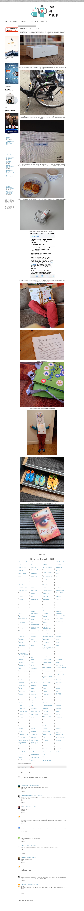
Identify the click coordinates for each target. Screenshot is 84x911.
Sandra (23, 875)
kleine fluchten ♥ (22, 722)
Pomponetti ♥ (33, 581)
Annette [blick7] (22, 737)
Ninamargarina (46, 605)
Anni (32, 702)
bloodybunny (58, 587)
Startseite (42, 903)
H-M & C (21, 731)
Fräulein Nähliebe (59, 720)
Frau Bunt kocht (59, 682)
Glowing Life (21, 636)
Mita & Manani (46, 725)
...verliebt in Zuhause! (23, 734)
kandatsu (58, 570)
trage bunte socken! (60, 607)
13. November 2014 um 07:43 (30, 845)
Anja (20, 605)
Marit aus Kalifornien (60, 627)
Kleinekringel (46, 593)
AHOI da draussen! (23, 590)
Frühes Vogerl (59, 728)
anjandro (32, 751)
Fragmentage (46, 671)
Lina (44, 737)
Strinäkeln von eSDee (47, 607)
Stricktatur (21, 745)
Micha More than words (48, 630)
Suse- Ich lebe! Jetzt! (35, 602)
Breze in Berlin (46, 642)
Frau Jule (21, 754)
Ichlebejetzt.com (25, 785)
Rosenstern (45, 584)
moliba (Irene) (46, 625)
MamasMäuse (46, 694)
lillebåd (32, 748)
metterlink (21, 757)
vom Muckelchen (34, 671)
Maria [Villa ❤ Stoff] (60, 674)
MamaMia (33, 616)
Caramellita (45, 596)
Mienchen (21, 570)
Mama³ (57, 653)
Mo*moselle (58, 596)
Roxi (44, 754)
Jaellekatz (33, 561)
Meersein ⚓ (58, 708)
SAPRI (20, 705)
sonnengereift (22, 627)
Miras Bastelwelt (34, 599)
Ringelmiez (21, 633)
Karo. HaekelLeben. (35, 740)
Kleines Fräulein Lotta (35, 711)
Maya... (23, 845)
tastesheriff (8, 153)
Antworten (23, 781)
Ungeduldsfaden (46, 656)
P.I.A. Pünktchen (34, 579)
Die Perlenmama (46, 702)
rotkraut (32, 639)
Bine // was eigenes (35, 653)
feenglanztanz (46, 619)
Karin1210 (58, 722)
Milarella (21, 642)
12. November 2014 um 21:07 (31, 816)
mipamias (21, 694)
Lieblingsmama (22, 645)
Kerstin (57, 645)
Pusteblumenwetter (23, 630)
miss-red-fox (21, 662)
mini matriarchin (22, 751)
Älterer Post (64, 903)
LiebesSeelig (58, 564)
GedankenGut (22, 625)
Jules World (58, 748)
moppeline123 (22, 665)
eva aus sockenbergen (60, 633)
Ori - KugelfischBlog (47, 579)
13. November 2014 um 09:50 (30, 857)
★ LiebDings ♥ (22, 702)
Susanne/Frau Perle (35, 630)
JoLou (32, 648)
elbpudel (57, 751)
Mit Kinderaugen (59, 613)
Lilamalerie (33, 633)
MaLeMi (32, 665)
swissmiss (8, 161)
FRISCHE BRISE (34, 590)
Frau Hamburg (22, 596)
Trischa (32, 659)
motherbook (45, 740)
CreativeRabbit (46, 599)
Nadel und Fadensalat (23, 581)
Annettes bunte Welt (60, 630)
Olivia (57, 648)
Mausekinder (46, 714)
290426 (7, 138)
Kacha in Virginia (59, 671)
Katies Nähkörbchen (35, 757)
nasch (44, 645)
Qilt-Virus (45, 564)
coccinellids (33, 636)
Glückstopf (33, 679)
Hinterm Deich (46, 720)
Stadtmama (45, 728)
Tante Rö (21, 584)
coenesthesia (46, 679)
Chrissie (57, 662)
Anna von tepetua (59, 656)
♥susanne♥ (58, 714)
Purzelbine (33, 593)
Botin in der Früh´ (34, 676)
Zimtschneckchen (46, 731)
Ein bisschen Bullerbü (47, 743)
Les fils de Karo (46, 697)
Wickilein (57, 711)
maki (57, 584)
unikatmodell (58, 599)
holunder (21, 659)
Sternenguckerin (25, 775)
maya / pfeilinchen (23, 656)
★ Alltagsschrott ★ (35, 734)
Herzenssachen (9, 170)
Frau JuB (21, 714)
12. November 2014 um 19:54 (37, 795)
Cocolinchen (33, 674)
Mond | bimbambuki (35, 754)
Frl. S (57, 691)
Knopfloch (33, 728)
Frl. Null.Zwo (33, 685)
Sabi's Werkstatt (46, 674)
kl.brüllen (8, 137)
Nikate (20, 688)
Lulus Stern (45, 711)
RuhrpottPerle (33, 708)
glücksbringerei (59, 717)
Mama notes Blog (34, 613)
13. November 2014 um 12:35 (32, 866)
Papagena (33, 691)
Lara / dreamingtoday (47, 576)
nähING (44, 699)
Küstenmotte (33, 737)
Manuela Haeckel (59, 676)
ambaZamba (58, 636)
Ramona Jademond (35, 584)
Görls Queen (21, 607)
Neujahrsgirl (33, 699)
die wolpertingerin (46, 633)
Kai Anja (45, 685)
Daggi (57, 576)
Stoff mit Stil (45, 748)
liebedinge (21, 728)
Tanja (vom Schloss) (47, 567)
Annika (32, 587)
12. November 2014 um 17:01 (34, 775)
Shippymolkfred (59, 567)
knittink (20, 602)
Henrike (44, 688)
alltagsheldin (21, 682)
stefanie (44, 561)
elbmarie (8, 165)
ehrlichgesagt (33, 694)
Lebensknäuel (34, 607)
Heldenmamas (34, 725)
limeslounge (58, 740)
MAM (20, 668)
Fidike (32, 596)
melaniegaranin (34, 745)
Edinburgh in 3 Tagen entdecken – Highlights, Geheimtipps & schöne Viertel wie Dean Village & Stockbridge (10, 147)
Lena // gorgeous (59, 734)
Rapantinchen (33, 720)
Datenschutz (33, 21)
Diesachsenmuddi (47, 751)
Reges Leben (22, 748)
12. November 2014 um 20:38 (30, 806)
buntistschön (24, 827)
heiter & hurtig (34, 576)
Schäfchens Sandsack (23, 671)
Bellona (44, 653)
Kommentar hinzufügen (22, 897)
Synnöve (21, 613)
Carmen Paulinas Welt (23, 740)
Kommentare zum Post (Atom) (27, 905)
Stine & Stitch (22, 648)
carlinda (20, 676)
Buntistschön (46, 610)
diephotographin (59, 659)
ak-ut (20, 576)
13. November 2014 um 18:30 (31, 875)
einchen (23, 836)
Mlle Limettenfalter (23, 699)
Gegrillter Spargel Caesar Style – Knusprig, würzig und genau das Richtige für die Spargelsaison (10, 156)
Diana (44, 587)
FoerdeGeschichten (47, 745)
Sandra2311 (45, 708)
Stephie (57, 745)
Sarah (32, 705)
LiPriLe (20, 564)
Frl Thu (20, 651)
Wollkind (57, 573)
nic (19, 610)
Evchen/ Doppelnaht (47, 590)
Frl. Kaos (21, 717)
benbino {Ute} (22, 685)
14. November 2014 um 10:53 (32, 884)
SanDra (32, 662)
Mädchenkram (34, 573)
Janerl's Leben (59, 697)
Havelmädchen (22, 622)
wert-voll (21, 599)
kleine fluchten (9, 181)
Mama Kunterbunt (59, 665)
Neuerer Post (20, 903)
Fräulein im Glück (59, 605)
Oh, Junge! (58, 625)
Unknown (24, 816)
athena (32, 645)
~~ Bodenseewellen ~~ (48, 581)
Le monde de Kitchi (23, 587)
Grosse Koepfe (34, 668)
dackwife (32, 688)
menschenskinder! (47, 682)
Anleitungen (14, 21)
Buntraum (45, 622)
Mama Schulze (34, 682)
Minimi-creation (22, 725)
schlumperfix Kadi (22, 697)
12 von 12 (23, 21)
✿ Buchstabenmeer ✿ (47, 760)
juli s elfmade (22, 691)
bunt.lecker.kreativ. (23, 720)
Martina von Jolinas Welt (27, 795)
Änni (20, 616)
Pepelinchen (33, 731)
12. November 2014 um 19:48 (34, 785)
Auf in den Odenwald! (47, 662)
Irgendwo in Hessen (60, 590)
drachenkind (45, 691)
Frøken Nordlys (46, 651)
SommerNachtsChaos (47, 705)
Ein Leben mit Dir (46, 602)
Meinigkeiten (33, 651)
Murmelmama (58, 705)
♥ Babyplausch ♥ (46, 639)
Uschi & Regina (34, 697)
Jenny (57, 725)
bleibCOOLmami (22, 567)
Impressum (43, 21)
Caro (32, 722)
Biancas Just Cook (47, 659)
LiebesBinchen (22, 708)
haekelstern (33, 567)
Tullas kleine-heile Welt (48, 636)
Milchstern (45, 616)
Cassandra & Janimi (23, 711)
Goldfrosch (21, 579)
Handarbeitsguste (46, 722)
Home (6, 21)
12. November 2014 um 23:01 (31, 836)
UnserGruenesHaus (60, 602)
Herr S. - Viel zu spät (60, 737)
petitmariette (58, 579)
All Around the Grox (60, 679)
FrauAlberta (21, 639)
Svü (56, 743)
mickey (32, 619)
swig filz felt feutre (22, 573)
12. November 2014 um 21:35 (33, 827)
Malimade (33, 760)
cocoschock (45, 613)
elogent (57, 642)
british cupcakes (59, 702)
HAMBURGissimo (34, 714)
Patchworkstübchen (47, 734)
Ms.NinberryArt (59, 699)
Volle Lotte (33, 605)
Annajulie (58, 688)
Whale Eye (8, 162)
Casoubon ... (58, 651)
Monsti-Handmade (23, 679)
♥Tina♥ (20, 674)
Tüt (31, 564)
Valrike (57, 639)
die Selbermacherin (23, 561)
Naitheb (57, 581)
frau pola (32, 717)
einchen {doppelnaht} (60, 561)
